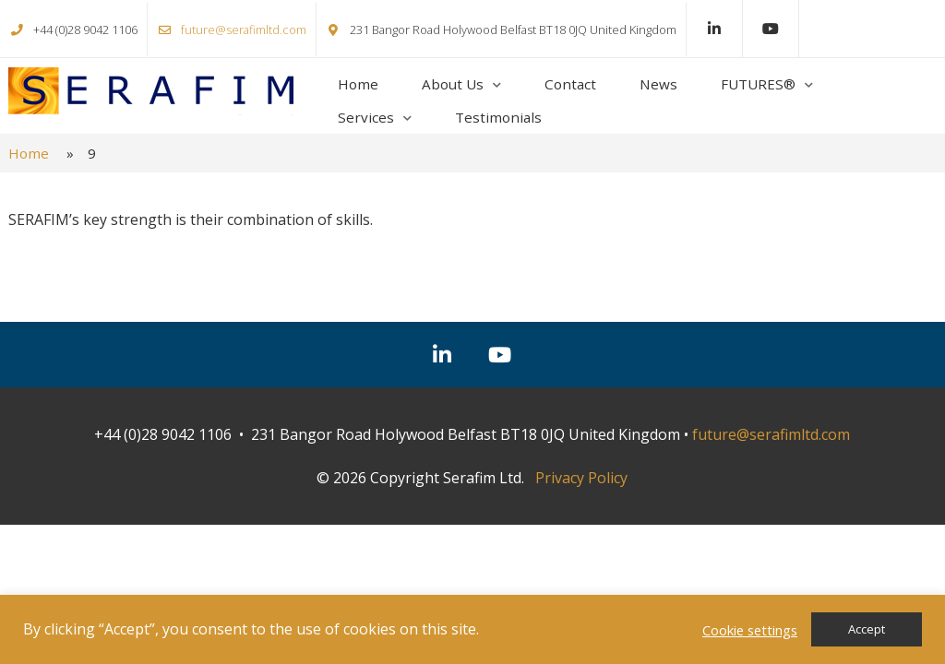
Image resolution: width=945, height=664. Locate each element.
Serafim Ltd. (150, 91)
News (658, 84)
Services (366, 117)
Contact (570, 84)
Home (358, 84)
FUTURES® (758, 84)
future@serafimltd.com (243, 29)
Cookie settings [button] (749, 630)
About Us (453, 84)
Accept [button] (866, 629)
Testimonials (498, 117)
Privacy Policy (581, 478)
